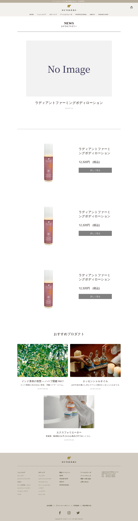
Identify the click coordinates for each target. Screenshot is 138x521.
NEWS (32, 14)
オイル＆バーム (43, 482)
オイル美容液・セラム (24, 485)
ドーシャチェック (86, 476)
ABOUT (92, 14)
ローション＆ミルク (44, 485)
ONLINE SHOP (103, 14)
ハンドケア (41, 491)
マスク (19, 494)
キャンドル (41, 494)
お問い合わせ (84, 482)
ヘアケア (41, 488)
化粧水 (19, 482)
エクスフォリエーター (24, 479)
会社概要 (50, 505)
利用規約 (76, 505)
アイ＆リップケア (22, 491)
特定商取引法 (87, 505)
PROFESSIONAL (81, 14)
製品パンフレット (64, 472)
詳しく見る (95, 170)
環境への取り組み (86, 479)
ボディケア (53, 14)
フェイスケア (41, 14)
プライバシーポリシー (63, 505)
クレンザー (20, 476)
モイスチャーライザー (24, 488)
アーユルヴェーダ (66, 14)
